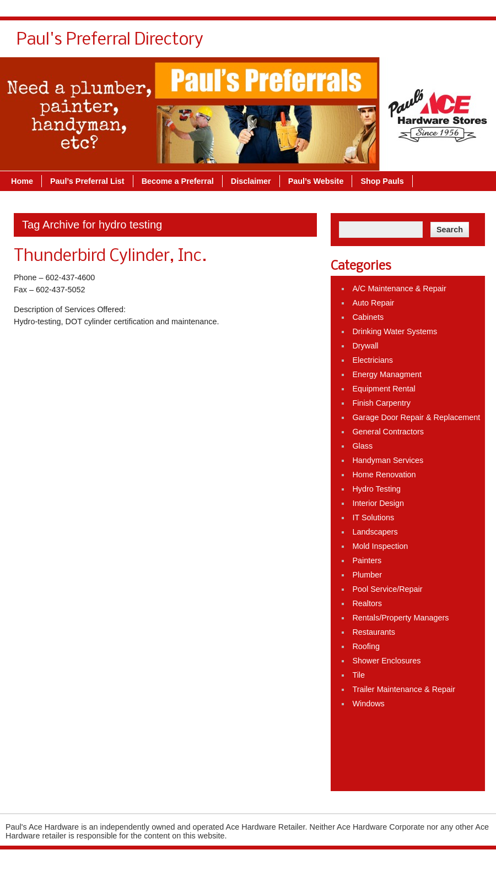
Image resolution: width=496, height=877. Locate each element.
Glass (362, 446)
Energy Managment (387, 374)
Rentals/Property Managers (400, 617)
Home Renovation (384, 474)
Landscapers (374, 531)
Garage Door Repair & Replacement (416, 417)
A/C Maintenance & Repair (399, 288)
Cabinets (368, 317)
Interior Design (378, 503)
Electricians (372, 360)
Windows (368, 703)
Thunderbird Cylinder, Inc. (110, 256)
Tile (358, 675)
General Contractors (388, 431)
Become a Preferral (178, 181)
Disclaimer (251, 181)
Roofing (366, 646)
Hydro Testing (376, 488)
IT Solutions (373, 517)
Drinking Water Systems (394, 331)
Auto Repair (373, 302)
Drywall (365, 345)
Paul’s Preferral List (87, 181)
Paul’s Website (316, 181)
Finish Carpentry (381, 403)
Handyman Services (387, 460)
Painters (366, 560)
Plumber (367, 574)
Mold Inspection (380, 546)
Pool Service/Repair (387, 589)
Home (22, 181)
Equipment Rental (383, 388)
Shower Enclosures (386, 660)
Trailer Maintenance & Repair (403, 689)
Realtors (367, 603)
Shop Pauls (381, 181)
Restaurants (373, 632)
